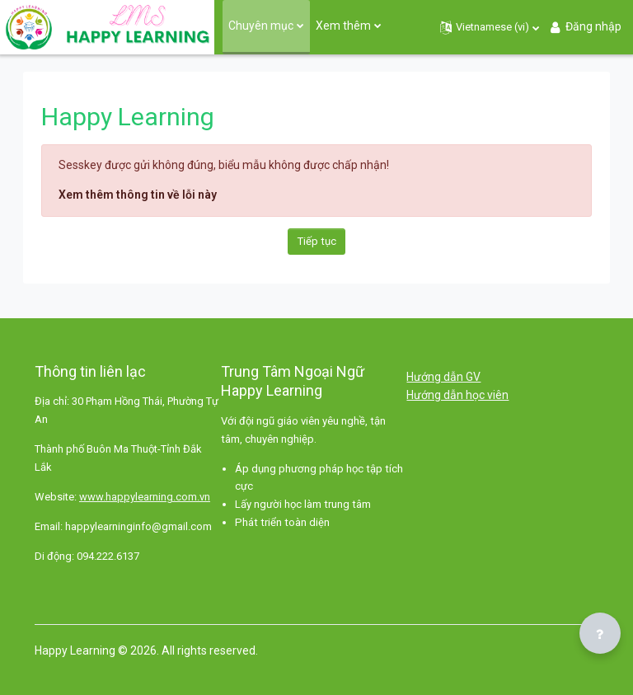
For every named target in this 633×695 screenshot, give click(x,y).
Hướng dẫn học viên (457, 395)
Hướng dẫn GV (443, 376)
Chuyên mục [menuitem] (260, 25)
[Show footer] (600, 633)
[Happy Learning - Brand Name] (107, 27)
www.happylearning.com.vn (144, 497)
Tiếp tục (317, 241)
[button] (490, 27)
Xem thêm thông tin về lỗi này (138, 194)
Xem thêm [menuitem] (343, 25)
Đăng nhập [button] (584, 27)
